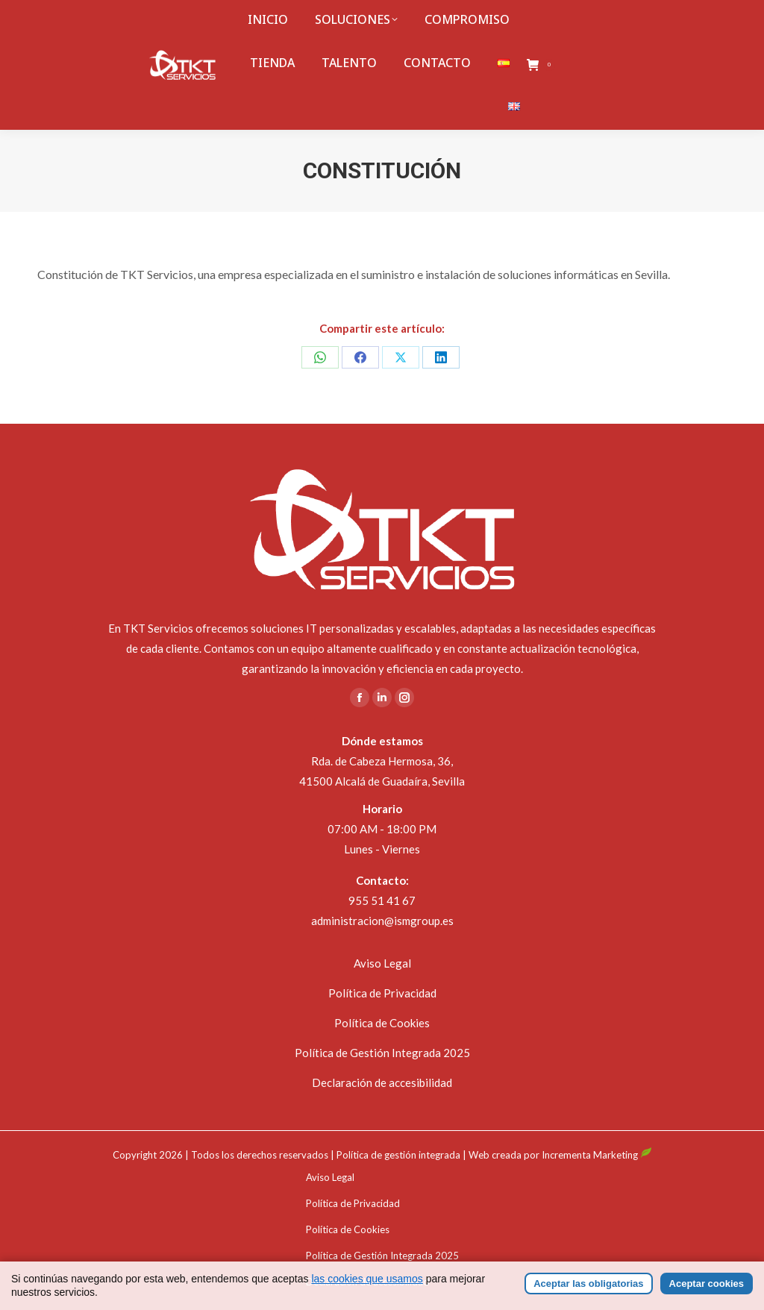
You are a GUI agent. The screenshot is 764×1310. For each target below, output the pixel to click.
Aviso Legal (382, 963)
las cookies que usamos (366, 1298)
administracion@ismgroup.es (382, 920)
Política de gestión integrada (398, 1155)
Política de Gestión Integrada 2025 (382, 1052)
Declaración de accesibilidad (382, 1082)
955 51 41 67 (382, 900)
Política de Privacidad (382, 993)
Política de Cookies (382, 1022)
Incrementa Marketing (597, 1155)
